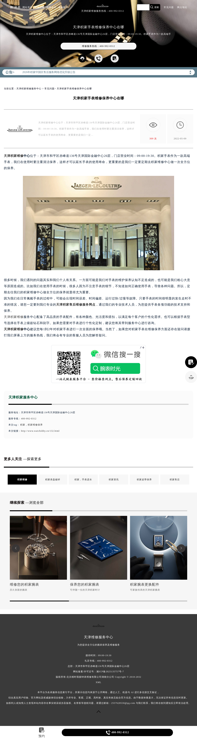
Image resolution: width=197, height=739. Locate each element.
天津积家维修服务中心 (28, 88)
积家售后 (175, 479)
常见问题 (169, 7)
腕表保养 (51, 7)
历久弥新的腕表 (18, 590)
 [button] (181, 548)
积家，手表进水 (83, 479)
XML (98, 682)
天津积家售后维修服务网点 (75, 304)
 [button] (15, 548)
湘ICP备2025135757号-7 (110, 671)
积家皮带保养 (144, 479)
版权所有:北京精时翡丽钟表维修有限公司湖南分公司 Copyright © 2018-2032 (98, 677)
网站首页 (28, 7)
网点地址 (182, 7)
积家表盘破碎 (52, 479)
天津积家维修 (13, 155)
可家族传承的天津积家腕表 (145, 590)
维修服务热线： (98, 46)
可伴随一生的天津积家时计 (85, 590)
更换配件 (63, 7)
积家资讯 (114, 479)
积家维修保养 (35, 424)
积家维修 (22, 479)
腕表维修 (39, 7)
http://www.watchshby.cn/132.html (40, 431)
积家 (22, 424)
